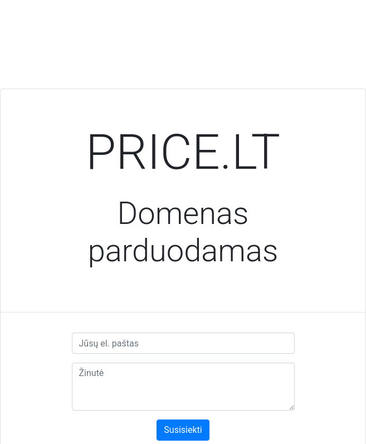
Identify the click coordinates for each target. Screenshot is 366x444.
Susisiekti (183, 430)
